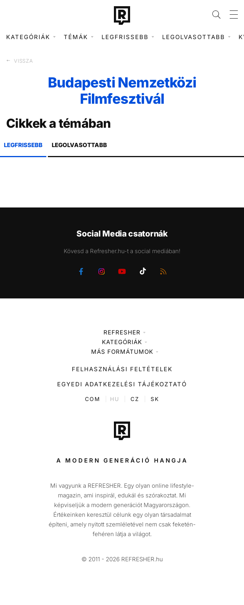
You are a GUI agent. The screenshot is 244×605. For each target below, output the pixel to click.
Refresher (122, 332)
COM (92, 399)
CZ (134, 399)
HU (114, 399)
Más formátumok (122, 351)
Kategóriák (122, 342)
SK (155, 399)
